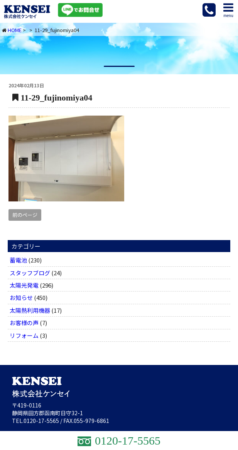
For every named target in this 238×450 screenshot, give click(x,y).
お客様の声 (24, 323)
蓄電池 (18, 260)
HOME (15, 30)
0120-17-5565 (41, 420)
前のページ (24, 214)
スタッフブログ (30, 273)
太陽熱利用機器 (30, 310)
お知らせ (21, 297)
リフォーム (24, 335)
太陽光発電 (24, 285)
